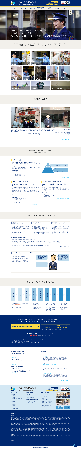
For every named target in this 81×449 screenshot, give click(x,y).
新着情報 (43, 407)
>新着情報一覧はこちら (65, 380)
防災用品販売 (14, 405)
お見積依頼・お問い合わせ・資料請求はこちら (25, 326)
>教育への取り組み (65, 177)
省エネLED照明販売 (15, 408)
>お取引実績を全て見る (65, 248)
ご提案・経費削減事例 (30, 397)
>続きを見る (38, 136)
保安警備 (13, 397)
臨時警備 (13, 395)
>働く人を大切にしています (34, 204)
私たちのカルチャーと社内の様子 (47, 401)
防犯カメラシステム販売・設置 (17, 398)
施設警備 (13, 394)
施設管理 (13, 401)
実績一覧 (28, 394)
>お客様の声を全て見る (65, 139)
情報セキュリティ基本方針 (46, 402)
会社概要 (43, 398)
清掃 (12, 402)
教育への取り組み (30, 402)
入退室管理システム (15, 404)
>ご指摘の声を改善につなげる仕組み (62, 198)
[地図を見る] (14, 357)
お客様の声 (28, 395)
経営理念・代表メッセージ (46, 399)
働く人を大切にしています (31, 401)
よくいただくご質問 (45, 394)
